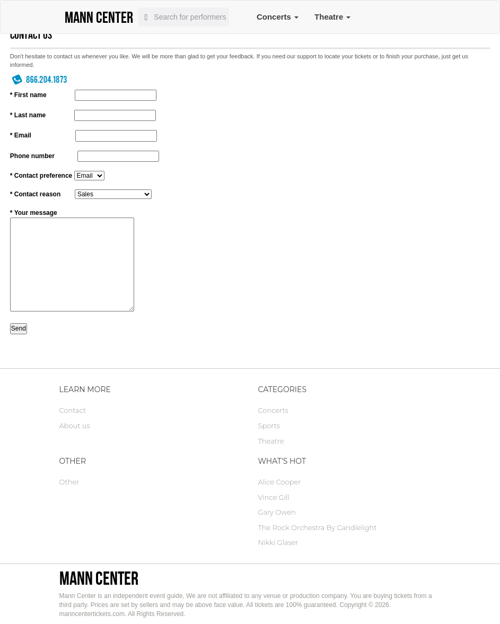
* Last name (28, 115)
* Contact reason (35, 194)
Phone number (32, 156)
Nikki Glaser (278, 542)
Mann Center (98, 578)
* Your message (33, 212)
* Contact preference (41, 175)
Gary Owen (277, 512)
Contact (72, 410)
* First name (28, 95)
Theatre (332, 16)
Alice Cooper (279, 482)
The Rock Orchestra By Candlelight (317, 527)
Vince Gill (274, 497)
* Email (20, 135)
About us (74, 425)
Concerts (278, 16)
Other (69, 482)
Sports (269, 425)
